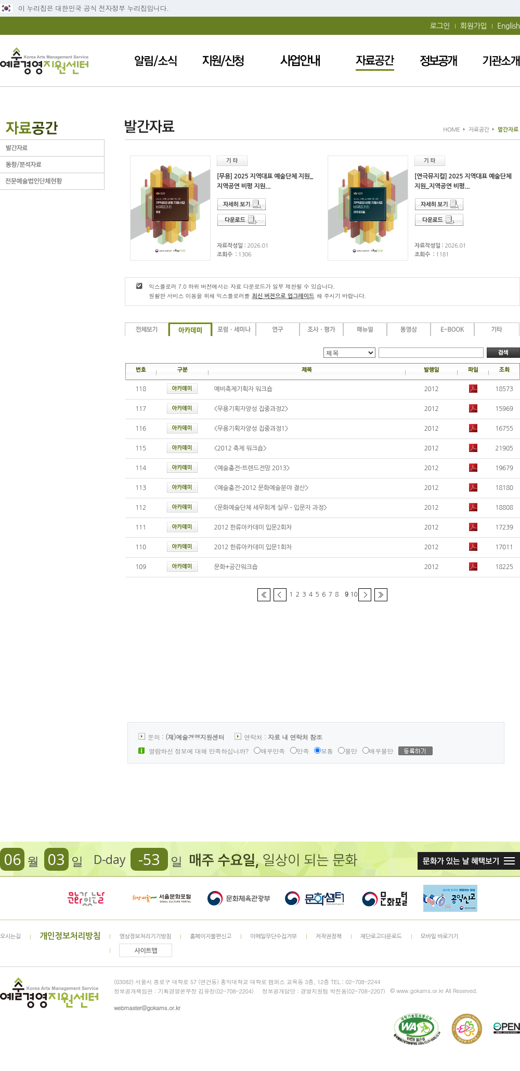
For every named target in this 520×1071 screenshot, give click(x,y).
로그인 (440, 26)
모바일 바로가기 (440, 936)
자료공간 (375, 60)
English (508, 26)
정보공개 (438, 60)
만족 (299, 750)
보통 (323, 750)
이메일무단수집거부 (273, 936)
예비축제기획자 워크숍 (243, 389)
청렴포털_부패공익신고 (450, 898)
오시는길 (10, 936)
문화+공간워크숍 (236, 567)
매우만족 (269, 750)
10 (354, 594)
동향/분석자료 (52, 165)
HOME (451, 130)
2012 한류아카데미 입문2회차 (253, 527)
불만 (347, 750)
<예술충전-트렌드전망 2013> (252, 468)
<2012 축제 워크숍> (240, 448)
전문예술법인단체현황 (52, 181)
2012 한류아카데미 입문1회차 (253, 547)
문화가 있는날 (86, 898)
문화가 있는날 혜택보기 (469, 861)
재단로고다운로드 (381, 936)
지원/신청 (223, 60)
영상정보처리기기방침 (145, 936)
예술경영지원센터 (44, 60)
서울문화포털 (162, 898)
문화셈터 (314, 898)
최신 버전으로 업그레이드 (283, 296)
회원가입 (473, 26)
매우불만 (378, 750)
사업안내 (300, 60)
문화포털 (384, 898)
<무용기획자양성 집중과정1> (251, 428)
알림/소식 (156, 60)
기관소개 (501, 60)
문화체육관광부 (238, 898)
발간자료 (52, 148)
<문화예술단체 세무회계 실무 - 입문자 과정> (270, 508)
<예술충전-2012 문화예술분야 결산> (261, 488)
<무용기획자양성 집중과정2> (251, 409)
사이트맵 (146, 951)
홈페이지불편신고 (210, 936)
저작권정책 (329, 936)
